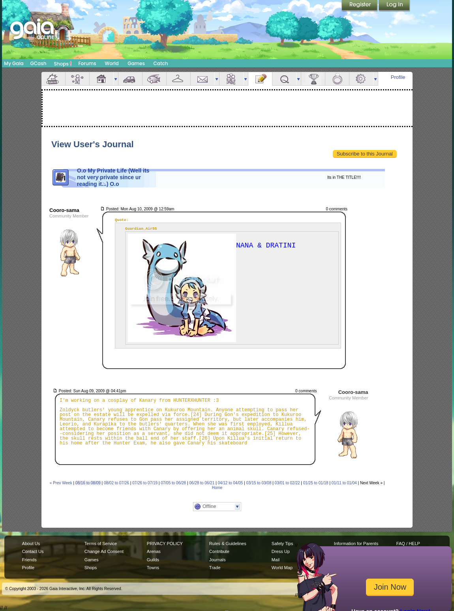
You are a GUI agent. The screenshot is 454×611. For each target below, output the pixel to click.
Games (136, 63)
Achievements (313, 78)
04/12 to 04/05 (230, 483)
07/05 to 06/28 (173, 483)
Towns (153, 567)
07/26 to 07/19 (145, 483)
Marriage (337, 78)
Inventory (178, 78)
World (112, 63)
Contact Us (33, 551)
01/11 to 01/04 (344, 483)
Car (130, 78)
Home (217, 487)
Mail (202, 78)
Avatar (77, 78)
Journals (217, 559)
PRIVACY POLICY (165, 543)
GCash (38, 63)
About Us (31, 543)
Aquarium (154, 78)
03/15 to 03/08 (259, 483)
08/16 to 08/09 (88, 483)
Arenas (154, 551)
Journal (260, 78)
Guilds (153, 559)
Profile (398, 77)
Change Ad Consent (104, 551)
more (115, 78)
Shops (63, 63)
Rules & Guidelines (227, 543)
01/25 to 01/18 (315, 483)
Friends (231, 78)
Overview (53, 78)
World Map (282, 567)
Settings (361, 78)
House (101, 78)
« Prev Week (61, 483)
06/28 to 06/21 (201, 483)
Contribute (219, 551)
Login (394, 6)
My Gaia (13, 63)
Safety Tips (282, 543)
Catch (161, 63)
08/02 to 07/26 (116, 483)
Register (360, 6)
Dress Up (281, 551)
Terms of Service (100, 543)
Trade (214, 567)
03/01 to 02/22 (287, 483)
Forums (87, 63)
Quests (284, 78)
